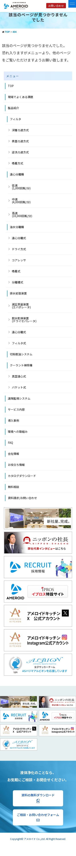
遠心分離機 (17, 174)
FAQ (10, 443)
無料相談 (13, 487)
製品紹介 (13, 108)
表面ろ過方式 (20, 141)
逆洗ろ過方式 (20, 152)
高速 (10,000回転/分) (22, 214)
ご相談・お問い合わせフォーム (38, 817)
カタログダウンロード (22, 476)
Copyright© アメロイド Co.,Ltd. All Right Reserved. (38, 839)
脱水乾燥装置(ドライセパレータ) (24, 319)
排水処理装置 (18, 293)
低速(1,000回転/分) (21, 186)
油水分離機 (17, 227)
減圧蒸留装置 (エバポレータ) (21, 305)
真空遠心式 (19, 376)
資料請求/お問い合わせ (22, 498)
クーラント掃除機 (21, 365)
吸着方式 (17, 163)
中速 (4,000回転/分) (21, 200)
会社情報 (13, 454)
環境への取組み (18, 432)
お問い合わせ (56, 6)
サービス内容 (16, 409)
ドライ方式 (19, 249)
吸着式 (16, 271)
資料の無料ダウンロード (38, 798)
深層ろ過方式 (20, 130)
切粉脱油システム (21, 354)
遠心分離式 (19, 238)
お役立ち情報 (16, 465)
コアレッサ (19, 260)
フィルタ (15, 119)
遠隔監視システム (19, 398)
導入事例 (13, 420)
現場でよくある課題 (20, 97)
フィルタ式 (19, 343)
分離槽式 (17, 282)
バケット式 (19, 387)
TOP (11, 86)
